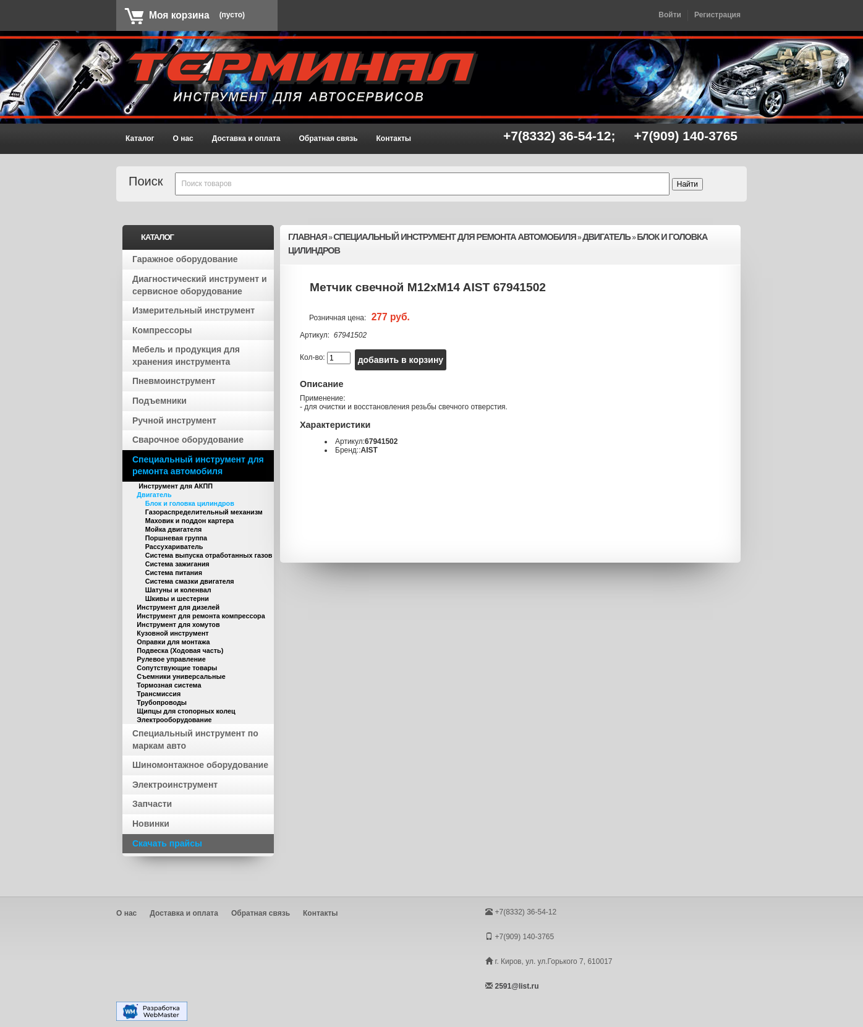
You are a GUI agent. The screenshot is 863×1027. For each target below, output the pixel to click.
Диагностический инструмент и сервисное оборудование (199, 285)
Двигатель (154, 494)
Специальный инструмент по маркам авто (195, 739)
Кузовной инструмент (172, 633)
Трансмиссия (159, 693)
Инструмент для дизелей (178, 607)
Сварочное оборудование (188, 440)
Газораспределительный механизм (204, 512)
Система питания (173, 572)
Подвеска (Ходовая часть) (180, 650)
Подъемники (159, 401)
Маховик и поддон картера (189, 520)
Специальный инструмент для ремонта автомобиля (198, 465)
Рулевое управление (171, 659)
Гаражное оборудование (185, 259)
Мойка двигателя (173, 529)
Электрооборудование (174, 719)
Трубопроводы (162, 702)
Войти (669, 15)
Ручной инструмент (174, 420)
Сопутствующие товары (177, 667)
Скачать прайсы (167, 843)
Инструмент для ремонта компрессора (201, 616)
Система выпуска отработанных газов (209, 555)
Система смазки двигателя (189, 581)
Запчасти (152, 804)
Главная (307, 237)
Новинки (150, 824)
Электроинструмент (175, 785)
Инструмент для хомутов (178, 624)
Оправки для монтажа (173, 642)
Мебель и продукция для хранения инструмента (186, 355)
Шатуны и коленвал (178, 590)
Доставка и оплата (246, 138)
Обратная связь (328, 138)
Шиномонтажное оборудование (200, 765)
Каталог (140, 138)
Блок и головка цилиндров (189, 503)
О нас (183, 138)
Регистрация (717, 15)
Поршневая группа (176, 538)
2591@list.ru (516, 986)
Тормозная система (169, 685)
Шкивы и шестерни (177, 598)
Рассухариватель (174, 546)
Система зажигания (177, 564)
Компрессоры (162, 330)
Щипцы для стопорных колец (186, 711)
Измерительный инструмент (193, 310)
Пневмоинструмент (174, 381)
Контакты (394, 138)
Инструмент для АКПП (175, 486)
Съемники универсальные (181, 676)
